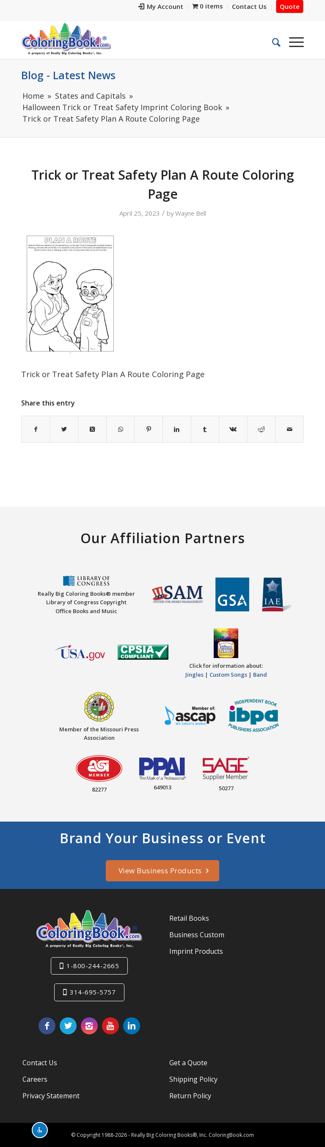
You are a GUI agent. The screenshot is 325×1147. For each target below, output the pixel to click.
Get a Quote (188, 1062)
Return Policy (190, 1095)
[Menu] (292, 42)
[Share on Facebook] (36, 429)
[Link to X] (68, 1025)
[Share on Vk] (233, 429)
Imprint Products (196, 951)
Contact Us (39, 1062)
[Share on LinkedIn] (177, 429)
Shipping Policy (193, 1079)
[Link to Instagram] (89, 1025)
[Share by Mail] (289, 429)
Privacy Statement (51, 1095)
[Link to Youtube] (110, 1025)
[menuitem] (161, 7)
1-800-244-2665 (92, 965)
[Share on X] (64, 429)
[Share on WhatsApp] (121, 429)
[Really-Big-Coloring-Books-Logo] (66, 39)
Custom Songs (228, 674)
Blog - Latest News (68, 75)
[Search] (272, 42)
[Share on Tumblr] (205, 429)
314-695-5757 (93, 992)
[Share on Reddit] (261, 429)
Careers (34, 1079)
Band (260, 674)
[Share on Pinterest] (148, 429)
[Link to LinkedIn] (131, 1025)
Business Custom (196, 934)
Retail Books (189, 918)
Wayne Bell (190, 213)
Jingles (194, 674)
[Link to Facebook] (47, 1025)
